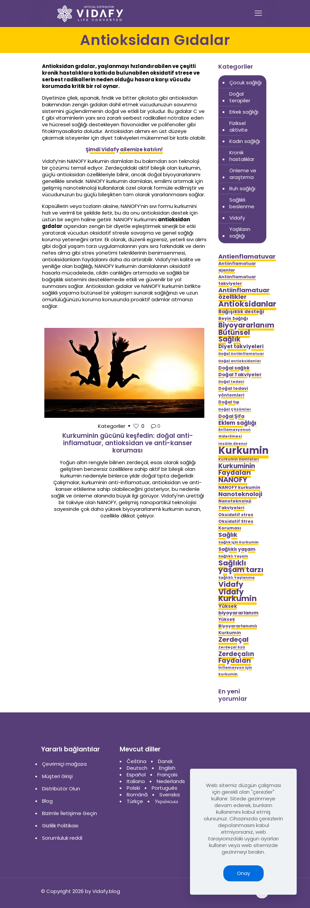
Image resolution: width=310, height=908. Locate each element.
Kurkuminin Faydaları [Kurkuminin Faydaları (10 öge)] (236, 469)
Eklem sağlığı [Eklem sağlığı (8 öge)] (237, 423)
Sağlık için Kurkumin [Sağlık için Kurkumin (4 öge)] (238, 542)
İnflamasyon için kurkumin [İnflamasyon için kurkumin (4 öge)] (235, 671)
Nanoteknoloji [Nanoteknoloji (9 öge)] (240, 494)
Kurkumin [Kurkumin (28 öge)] (243, 450)
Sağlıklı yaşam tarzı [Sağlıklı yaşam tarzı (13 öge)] (240, 566)
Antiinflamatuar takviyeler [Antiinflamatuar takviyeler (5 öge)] (237, 280)
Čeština (136, 761)
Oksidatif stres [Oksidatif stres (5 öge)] (235, 514)
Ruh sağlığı (242, 188)
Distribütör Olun (61, 788)
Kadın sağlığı (244, 141)
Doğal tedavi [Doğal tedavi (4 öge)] (231, 381)
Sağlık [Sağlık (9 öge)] (227, 534)
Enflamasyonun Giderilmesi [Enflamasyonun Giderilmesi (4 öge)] (234, 433)
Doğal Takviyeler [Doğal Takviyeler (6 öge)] (240, 374)
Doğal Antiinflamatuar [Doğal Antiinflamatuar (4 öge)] (241, 353)
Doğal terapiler (239, 97)
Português (164, 787)
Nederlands (171, 781)
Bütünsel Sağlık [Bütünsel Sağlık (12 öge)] (234, 336)
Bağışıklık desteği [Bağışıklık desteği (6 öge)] (241, 311)
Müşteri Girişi (57, 776)
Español (136, 774)
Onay (243, 873)
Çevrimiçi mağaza (64, 763)
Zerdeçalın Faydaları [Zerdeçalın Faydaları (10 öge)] (236, 657)
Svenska (169, 794)
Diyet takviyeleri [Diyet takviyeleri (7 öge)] (241, 346)
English (167, 767)
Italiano (136, 781)
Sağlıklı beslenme (241, 203)
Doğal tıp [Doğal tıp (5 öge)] (228, 402)
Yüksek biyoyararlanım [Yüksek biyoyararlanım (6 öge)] (238, 609)
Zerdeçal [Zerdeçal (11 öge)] (233, 639)
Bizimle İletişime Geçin (69, 813)
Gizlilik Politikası (60, 825)
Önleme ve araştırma (242, 174)
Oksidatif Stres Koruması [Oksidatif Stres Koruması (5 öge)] (235, 524)
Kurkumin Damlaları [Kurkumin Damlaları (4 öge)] (238, 459)
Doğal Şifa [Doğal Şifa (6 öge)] (231, 416)
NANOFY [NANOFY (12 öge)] (232, 479)
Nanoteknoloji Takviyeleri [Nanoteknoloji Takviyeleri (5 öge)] (234, 504)
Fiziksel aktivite (238, 126)
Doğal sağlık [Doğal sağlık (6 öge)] (234, 368)
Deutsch (137, 767)
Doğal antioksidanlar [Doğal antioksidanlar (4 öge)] (239, 361)
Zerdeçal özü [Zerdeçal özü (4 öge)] (231, 647)
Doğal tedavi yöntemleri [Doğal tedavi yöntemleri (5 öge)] (233, 392)
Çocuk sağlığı (245, 82)
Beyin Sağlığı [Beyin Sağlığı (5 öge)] (233, 318)
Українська (166, 801)
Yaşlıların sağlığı (239, 232)
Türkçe (135, 801)
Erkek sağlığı (243, 111)
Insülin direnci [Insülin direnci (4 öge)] (232, 443)
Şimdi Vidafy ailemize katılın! (124, 149)
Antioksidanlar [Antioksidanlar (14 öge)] (247, 304)
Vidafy (237, 217)
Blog (47, 800)
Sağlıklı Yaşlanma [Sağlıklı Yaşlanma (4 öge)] (236, 577)
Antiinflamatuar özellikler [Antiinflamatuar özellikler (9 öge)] (244, 293)
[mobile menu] (258, 13)
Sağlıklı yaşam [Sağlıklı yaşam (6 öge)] (236, 549)
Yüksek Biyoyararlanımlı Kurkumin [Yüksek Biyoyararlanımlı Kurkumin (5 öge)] (237, 625)
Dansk (165, 761)
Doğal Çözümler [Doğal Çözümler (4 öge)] (234, 409)
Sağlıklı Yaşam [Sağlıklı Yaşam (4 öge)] (233, 556)
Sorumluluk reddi (62, 837)
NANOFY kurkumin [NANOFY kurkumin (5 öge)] (239, 487)
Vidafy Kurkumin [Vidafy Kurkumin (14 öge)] (237, 595)
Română (137, 794)
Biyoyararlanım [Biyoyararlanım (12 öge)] (246, 325)
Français (167, 774)
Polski (133, 787)
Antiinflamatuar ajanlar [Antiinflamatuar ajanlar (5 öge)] (237, 267)
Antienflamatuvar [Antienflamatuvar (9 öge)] (247, 256)
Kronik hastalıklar (241, 156)
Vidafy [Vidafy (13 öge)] (230, 584)
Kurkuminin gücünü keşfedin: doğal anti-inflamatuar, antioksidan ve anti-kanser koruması (127, 443)
